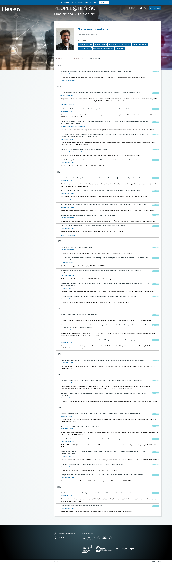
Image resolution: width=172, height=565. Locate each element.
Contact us (59, 538)
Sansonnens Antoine (67, 74)
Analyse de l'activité (85, 48)
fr (138, 8)
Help (131, 8)
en (141, 8)
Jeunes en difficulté (101, 44)
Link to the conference (68, 81)
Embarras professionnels (139, 44)
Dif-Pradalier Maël (66, 152)
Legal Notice (58, 562)
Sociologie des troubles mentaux (103, 48)
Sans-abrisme (120, 48)
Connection (155, 8)
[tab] (63, 59)
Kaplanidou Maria (66, 126)
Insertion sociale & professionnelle (119, 44)
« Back (58, 24)
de (144, 8)
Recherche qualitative (85, 44)
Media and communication (64, 534)
